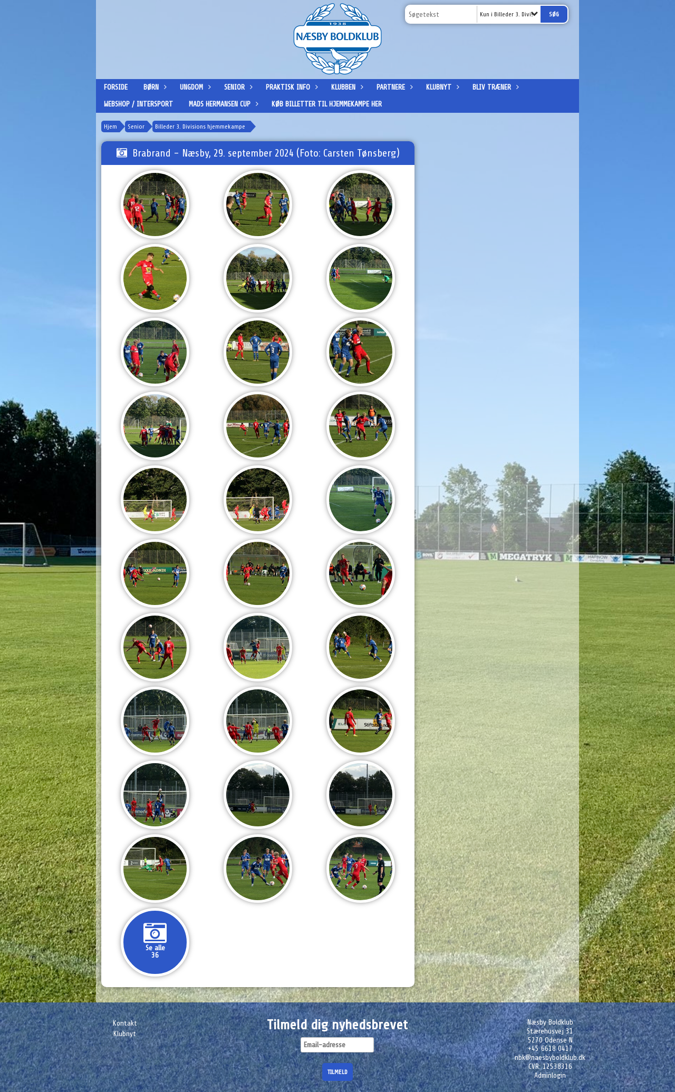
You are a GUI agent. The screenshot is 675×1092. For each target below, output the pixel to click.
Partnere (393, 87)
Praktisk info (290, 87)
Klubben (346, 87)
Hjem (110, 126)
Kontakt (125, 1023)
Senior (237, 87)
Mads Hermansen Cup (222, 104)
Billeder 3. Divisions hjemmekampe (200, 126)
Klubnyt (441, 87)
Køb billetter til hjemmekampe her (327, 104)
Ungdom (194, 87)
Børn (153, 87)
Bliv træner (494, 87)
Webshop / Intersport (138, 104)
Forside (116, 87)
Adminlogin (550, 1075)
